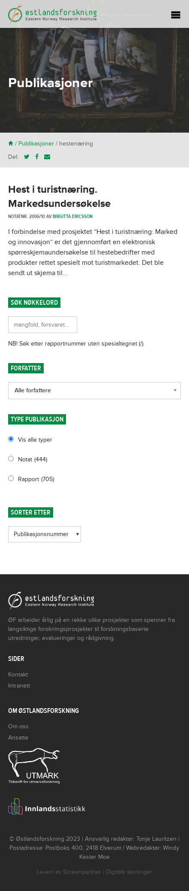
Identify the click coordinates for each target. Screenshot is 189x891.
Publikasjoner (36, 143)
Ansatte (18, 737)
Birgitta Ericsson (73, 216)
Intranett (19, 685)
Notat (32, 459)
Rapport (36, 479)
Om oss (18, 726)
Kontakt (18, 674)
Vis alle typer (35, 439)
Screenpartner (82, 872)
